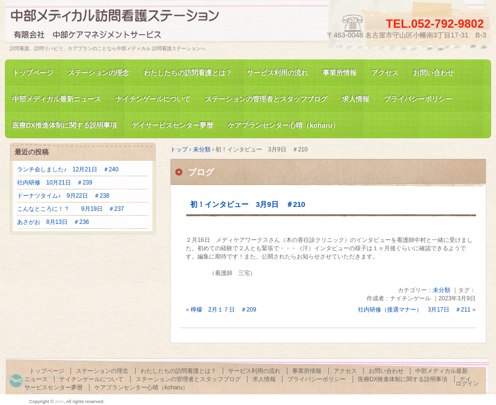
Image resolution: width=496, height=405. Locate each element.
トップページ (32, 72)
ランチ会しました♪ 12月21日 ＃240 (68, 169)
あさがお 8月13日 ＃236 (53, 222)
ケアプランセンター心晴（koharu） (141, 387)
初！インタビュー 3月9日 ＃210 (247, 204)
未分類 (441, 290)
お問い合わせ (433, 72)
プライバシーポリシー (418, 99)
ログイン (467, 383)
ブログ (201, 172)
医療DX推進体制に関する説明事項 (403, 379)
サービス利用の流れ (277, 72)
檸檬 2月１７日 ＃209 (223, 309)
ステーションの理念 (98, 72)
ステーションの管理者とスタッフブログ (266, 99)
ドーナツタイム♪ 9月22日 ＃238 (63, 195)
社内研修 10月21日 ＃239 (54, 182)
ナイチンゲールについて (152, 99)
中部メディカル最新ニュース (56, 99)
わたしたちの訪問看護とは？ (187, 72)
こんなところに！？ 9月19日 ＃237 (70, 208)
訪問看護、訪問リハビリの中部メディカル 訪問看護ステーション (121, 26)
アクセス (384, 72)
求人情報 (355, 99)
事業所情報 (339, 72)
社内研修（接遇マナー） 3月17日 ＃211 (414, 309)
